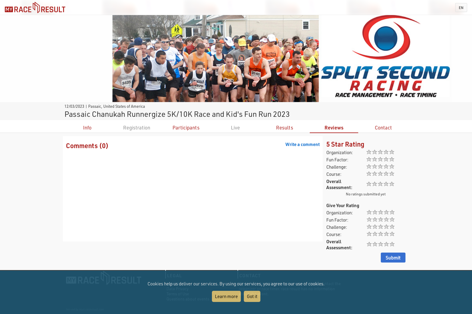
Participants (186, 127)
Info (87, 127)
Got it (252, 296)
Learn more (226, 296)
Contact (383, 127)
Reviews (333, 127)
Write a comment (302, 144)
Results (284, 127)
